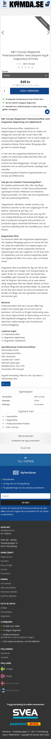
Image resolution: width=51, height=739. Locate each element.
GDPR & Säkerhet (8, 596)
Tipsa (5, 384)
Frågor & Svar (6, 557)
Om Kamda (6, 583)
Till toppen (25, 459)
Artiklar (4, 608)
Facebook (5, 653)
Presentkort (5, 573)
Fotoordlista (6, 612)
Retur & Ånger (7, 565)
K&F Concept (29, 63)
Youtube (4, 657)
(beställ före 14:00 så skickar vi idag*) (17, 637)
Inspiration (5, 616)
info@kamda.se (7, 530)
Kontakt (4, 569)
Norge (6, 676)
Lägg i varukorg (29, 90)
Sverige (7, 669)
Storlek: (5, 71)
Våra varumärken (8, 587)
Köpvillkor (5, 561)
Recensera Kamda (9, 591)
